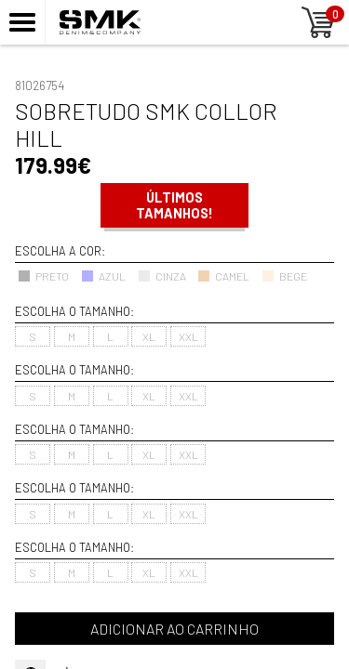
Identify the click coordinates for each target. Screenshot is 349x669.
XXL (188, 336)
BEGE (284, 275)
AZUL (103, 275)
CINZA (162, 275)
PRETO (43, 275)
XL (148, 336)
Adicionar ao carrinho (174, 628)
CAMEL (223, 275)
